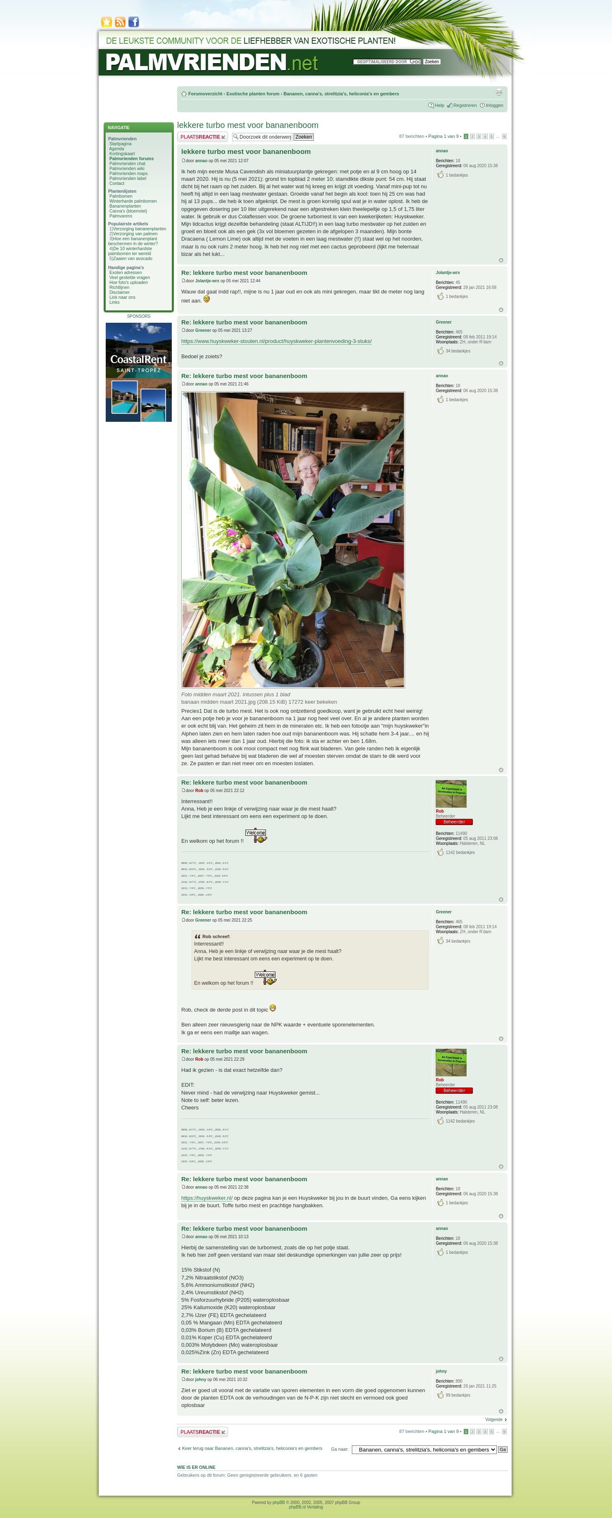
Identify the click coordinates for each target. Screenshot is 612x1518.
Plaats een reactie (202, 137)
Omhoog (501, 260)
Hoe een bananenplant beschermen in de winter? (133, 241)
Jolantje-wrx (207, 281)
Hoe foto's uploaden (128, 282)
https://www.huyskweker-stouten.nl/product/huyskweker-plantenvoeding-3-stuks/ (276, 341)
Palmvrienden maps (128, 173)
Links (114, 302)
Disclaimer (119, 292)
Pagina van (443, 136)
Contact (116, 183)
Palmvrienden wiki (127, 168)
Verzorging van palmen (135, 233)
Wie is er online (196, 1467)
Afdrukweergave (498, 92)
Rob (199, 790)
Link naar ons (122, 297)
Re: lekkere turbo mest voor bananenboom (244, 272)
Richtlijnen (119, 287)
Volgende (494, 1419)
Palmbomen (121, 196)
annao (201, 160)
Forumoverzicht (205, 93)
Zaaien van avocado (132, 258)
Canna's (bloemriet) (128, 210)
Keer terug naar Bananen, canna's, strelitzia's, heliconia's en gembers (252, 1448)
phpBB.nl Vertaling (306, 1507)
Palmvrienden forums (131, 158)
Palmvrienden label (127, 178)
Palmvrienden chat (127, 163)
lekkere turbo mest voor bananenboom (247, 125)
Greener (203, 330)
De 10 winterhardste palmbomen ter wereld (130, 251)
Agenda (116, 148)
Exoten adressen (125, 272)
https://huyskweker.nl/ (206, 1198)
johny (200, 1379)
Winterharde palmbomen (133, 201)
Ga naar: (340, 1449)
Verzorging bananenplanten (139, 228)
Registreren (465, 105)
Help (439, 105)
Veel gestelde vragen (129, 277)
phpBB (279, 1502)
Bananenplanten (125, 205)
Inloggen (494, 105)
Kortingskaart (122, 153)
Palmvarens (120, 215)
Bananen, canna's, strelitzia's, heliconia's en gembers (341, 93)
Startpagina (120, 143)
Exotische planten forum (252, 93)
